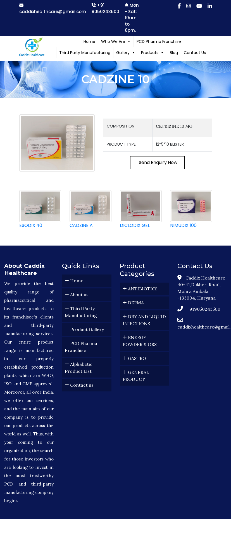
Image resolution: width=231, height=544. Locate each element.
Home (89, 41)
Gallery (125, 52)
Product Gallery (84, 329)
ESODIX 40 (30, 225)
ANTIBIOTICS (140, 288)
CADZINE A (81, 225)
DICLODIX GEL (135, 225)
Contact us (79, 385)
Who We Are (116, 41)
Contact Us (195, 52)
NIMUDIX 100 (183, 225)
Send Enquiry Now (157, 162)
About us (77, 294)
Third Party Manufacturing (84, 52)
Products (152, 52)
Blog (174, 52)
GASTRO (134, 358)
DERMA (133, 302)
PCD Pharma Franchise (159, 41)
